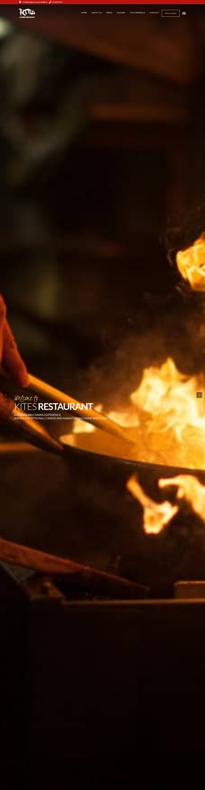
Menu (109, 13)
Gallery (121, 13)
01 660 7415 (55, 2)
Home (84, 13)
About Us (97, 13)
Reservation (170, 13)
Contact (155, 13)
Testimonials (137, 13)
